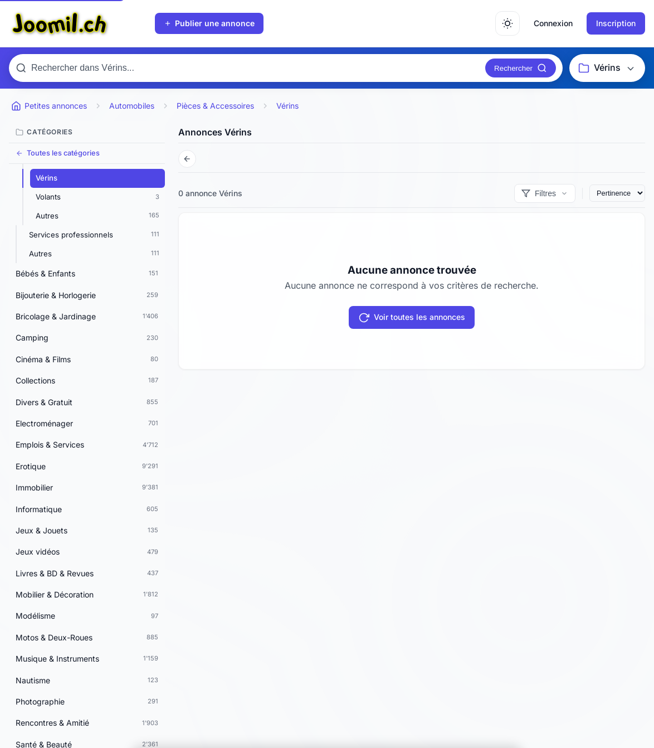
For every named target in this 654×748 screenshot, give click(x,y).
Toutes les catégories (58, 153)
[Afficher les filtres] (544, 193)
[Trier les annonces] (617, 193)
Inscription (616, 23)
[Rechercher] (520, 68)
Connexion (553, 23)
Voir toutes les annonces (411, 317)
